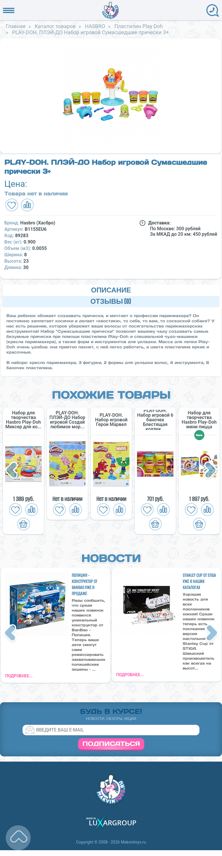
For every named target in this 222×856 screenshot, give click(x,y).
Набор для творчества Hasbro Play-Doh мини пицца (199, 420)
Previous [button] (12, 470)
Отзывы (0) (110, 301)
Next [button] (210, 470)
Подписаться (111, 744)
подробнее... (19, 676)
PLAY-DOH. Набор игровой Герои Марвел (111, 420)
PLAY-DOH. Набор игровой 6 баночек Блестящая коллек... (155, 419)
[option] (110, 94)
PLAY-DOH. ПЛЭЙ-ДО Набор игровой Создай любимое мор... (67, 420)
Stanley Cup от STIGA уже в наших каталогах (199, 581)
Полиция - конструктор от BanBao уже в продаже (84, 584)
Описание (111, 290)
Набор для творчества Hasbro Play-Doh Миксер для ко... (23, 420)
